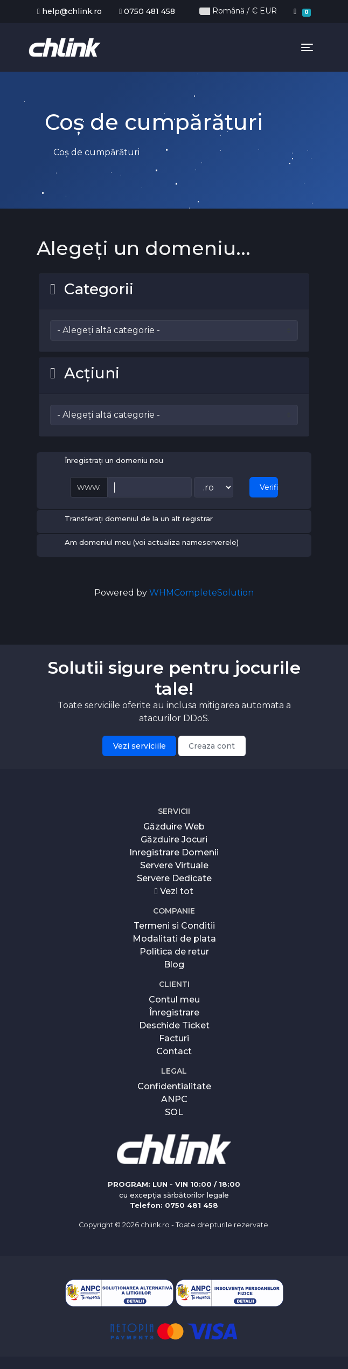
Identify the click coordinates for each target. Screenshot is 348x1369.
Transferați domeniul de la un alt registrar (130, 518)
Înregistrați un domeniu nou (105, 460)
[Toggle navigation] (307, 50)
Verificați (269, 486)
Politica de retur (174, 950)
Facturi (174, 1037)
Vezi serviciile (139, 744)
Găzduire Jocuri (174, 838)
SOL (174, 1110)
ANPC (174, 1098)
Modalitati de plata (174, 937)
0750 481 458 (147, 11)
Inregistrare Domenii (174, 851)
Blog (174, 963)
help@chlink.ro (69, 11)
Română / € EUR (238, 11)
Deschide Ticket (174, 1024)
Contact (174, 1050)
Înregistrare (174, 1011)
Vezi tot (174, 889)
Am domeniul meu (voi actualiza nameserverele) (143, 542)
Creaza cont (212, 744)
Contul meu (174, 998)
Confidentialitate (174, 1085)
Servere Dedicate (174, 877)
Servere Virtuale (174, 864)
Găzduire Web (174, 825)
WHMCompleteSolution (201, 591)
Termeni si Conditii (174, 924)
